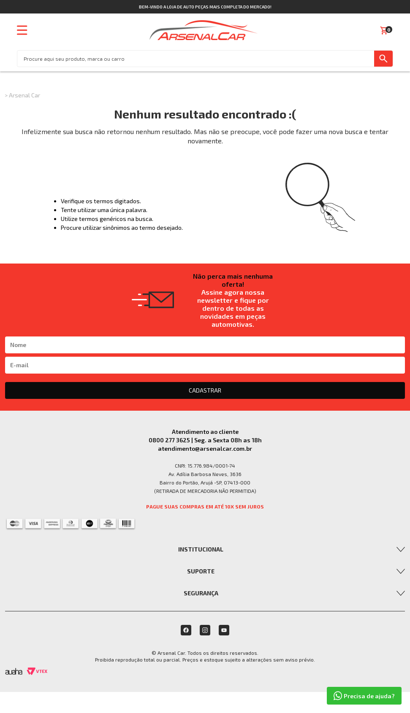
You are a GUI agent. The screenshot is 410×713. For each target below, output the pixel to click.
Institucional (200, 549)
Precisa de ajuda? (364, 695)
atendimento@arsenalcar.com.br (205, 448)
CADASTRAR (205, 390)
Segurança (201, 593)
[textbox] (195, 59)
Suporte (201, 571)
